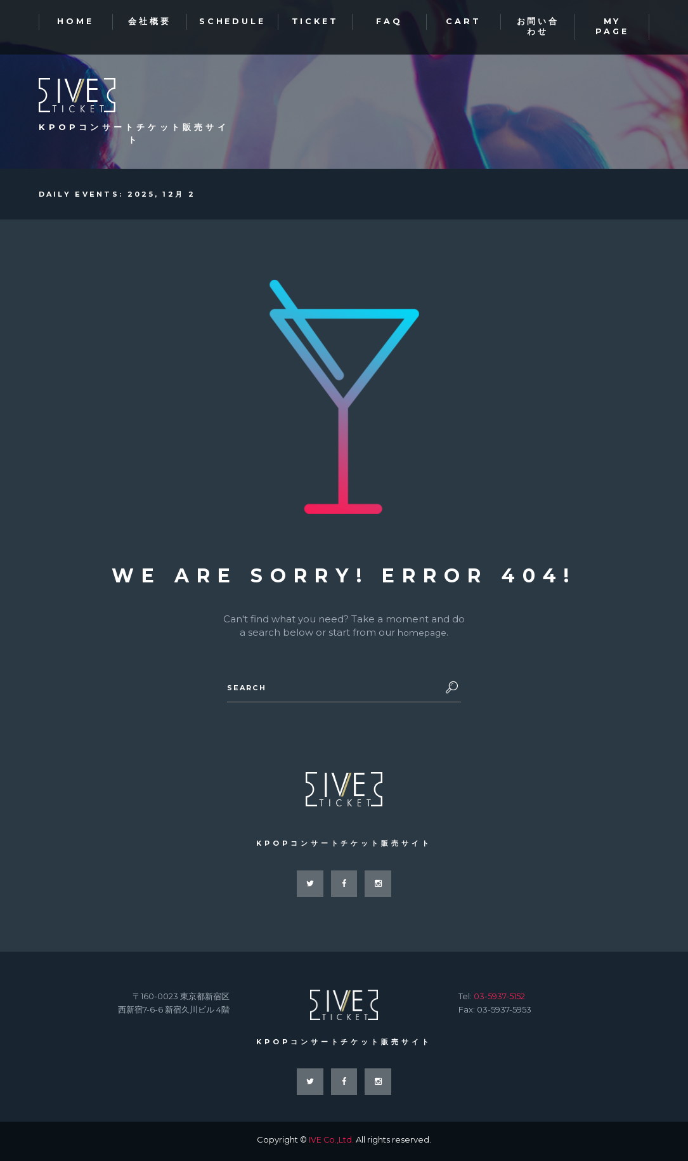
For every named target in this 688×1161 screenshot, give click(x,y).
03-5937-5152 (499, 999)
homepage (422, 633)
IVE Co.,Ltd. (331, 1143)
